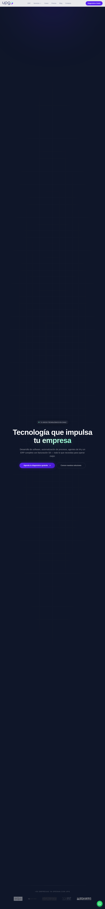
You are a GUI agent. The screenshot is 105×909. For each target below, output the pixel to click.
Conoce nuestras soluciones (71, 465)
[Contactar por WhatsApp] (100, 904)
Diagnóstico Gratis (94, 3)
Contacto (68, 3)
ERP (29, 3)
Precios (53, 3)
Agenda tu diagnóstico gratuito (37, 465)
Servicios (37, 3)
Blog (60, 3)
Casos (46, 3)
